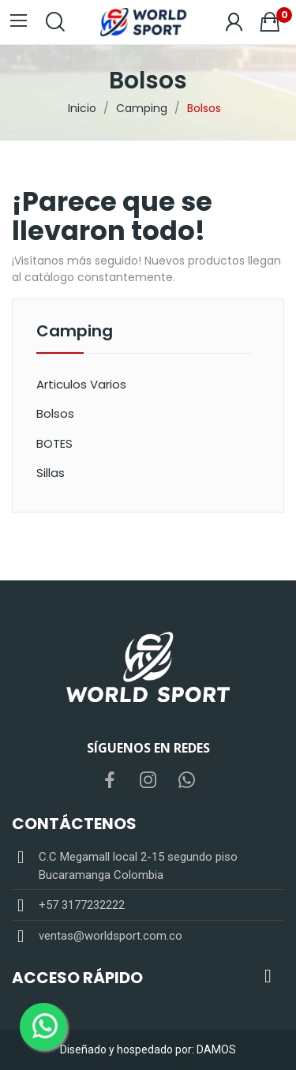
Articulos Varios (81, 384)
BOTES (54, 443)
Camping (74, 332)
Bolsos (55, 413)
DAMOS (216, 1049)
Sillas (50, 472)
